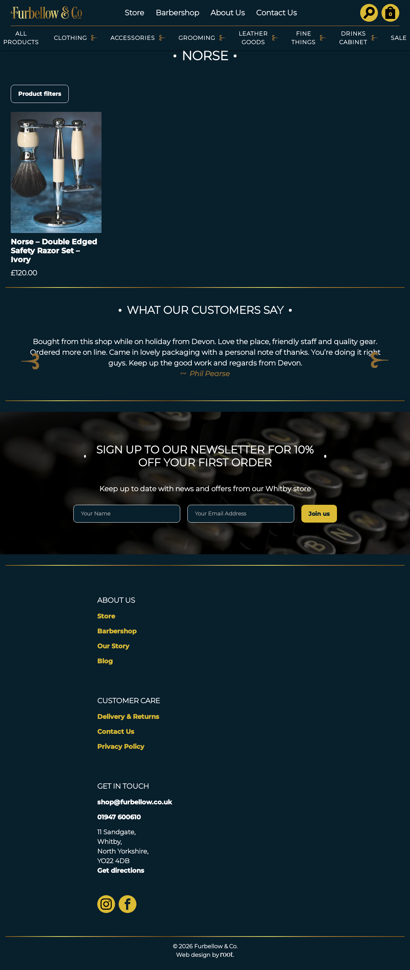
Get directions (120, 871)
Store (134, 12)
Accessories (132, 38)
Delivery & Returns (128, 717)
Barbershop (177, 12)
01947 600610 (119, 817)
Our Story (113, 646)
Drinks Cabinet (353, 38)
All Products (21, 38)
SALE (399, 38)
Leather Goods (253, 38)
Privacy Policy (120, 747)
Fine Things (303, 38)
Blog (105, 661)
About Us (228, 12)
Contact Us (276, 12)
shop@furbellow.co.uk (134, 802)
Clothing (70, 38)
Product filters (39, 93)
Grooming (196, 38)
